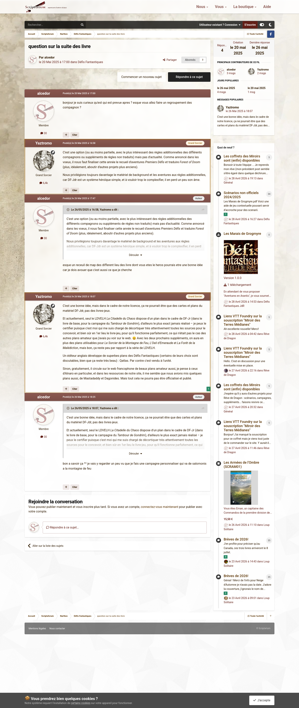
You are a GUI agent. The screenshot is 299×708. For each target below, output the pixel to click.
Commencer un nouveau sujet (141, 77)
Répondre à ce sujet (189, 77)
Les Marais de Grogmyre (242, 234)
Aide (267, 9)
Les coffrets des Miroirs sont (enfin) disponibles (242, 158)
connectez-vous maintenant (159, 507)
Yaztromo (43, 143)
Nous (201, 9)
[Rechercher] (44, 24)
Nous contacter (57, 628)
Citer (74, 135)
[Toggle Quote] (68, 209)
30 (43, 133)
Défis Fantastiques (90, 62)
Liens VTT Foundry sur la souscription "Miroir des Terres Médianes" (243, 320)
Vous (219, 9)
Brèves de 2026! (236, 539)
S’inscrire (250, 24)
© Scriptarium (263, 628)
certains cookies (80, 703)
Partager (170, 59)
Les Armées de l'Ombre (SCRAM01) (241, 464)
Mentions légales (37, 628)
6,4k (43, 182)
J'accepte (261, 700)
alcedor (49, 57)
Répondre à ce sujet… (62, 527)
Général (228, 182)
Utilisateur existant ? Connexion (219, 24)
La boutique (244, 9)
